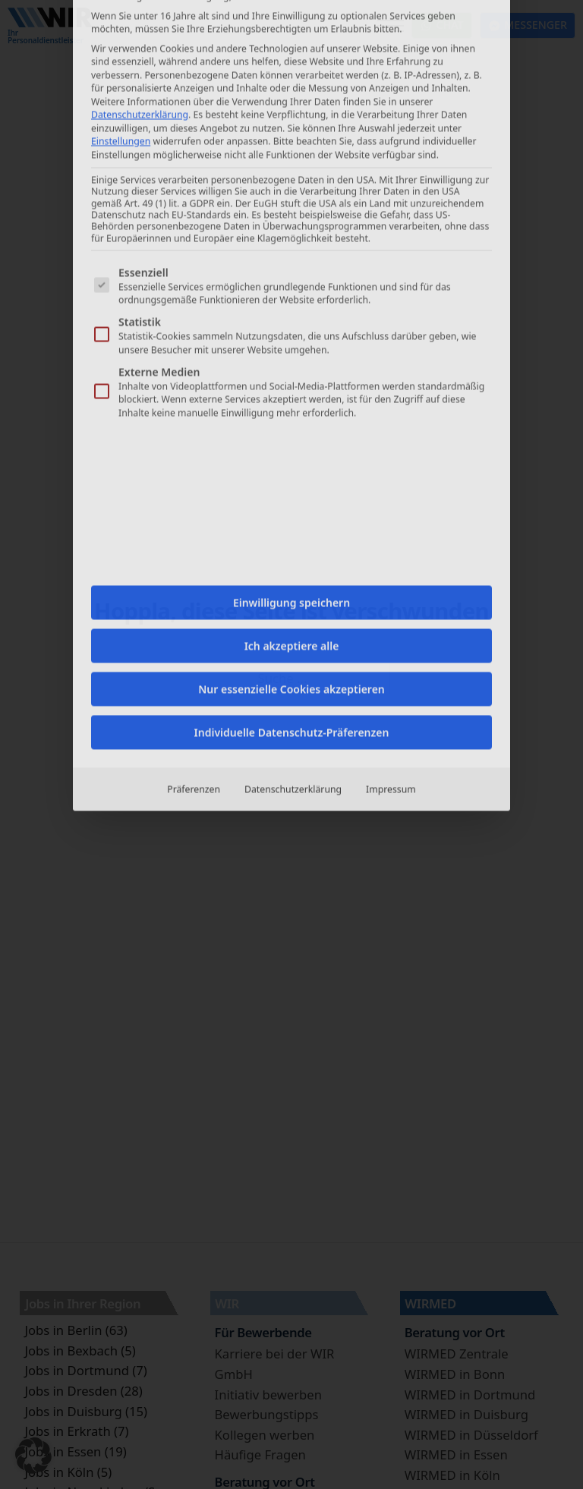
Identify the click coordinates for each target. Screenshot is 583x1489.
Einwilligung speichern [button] (291, 236)
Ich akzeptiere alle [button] (291, 279)
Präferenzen (193, 423)
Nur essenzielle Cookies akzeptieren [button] (291, 323)
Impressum (391, 423)
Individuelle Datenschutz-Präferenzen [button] (291, 366)
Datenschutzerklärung (293, 423)
